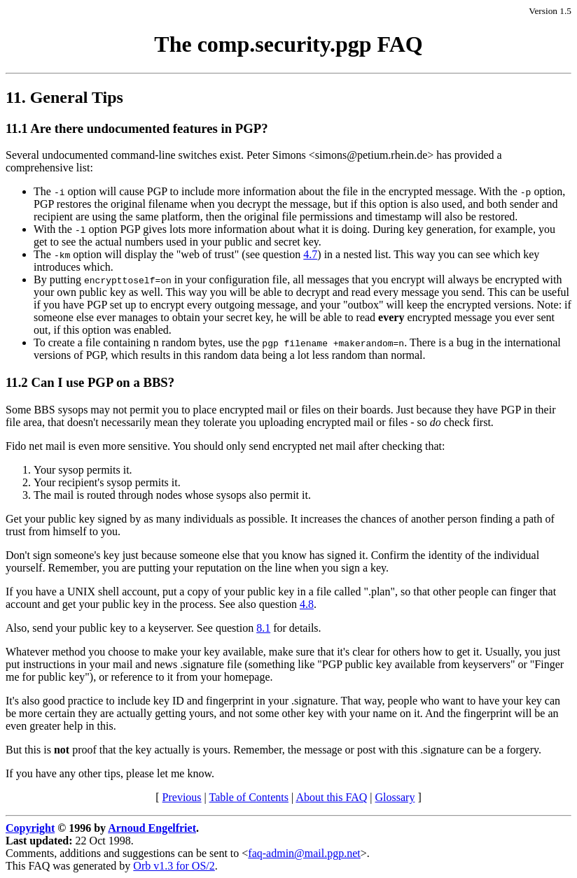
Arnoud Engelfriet (152, 828)
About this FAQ (331, 797)
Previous (182, 797)
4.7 (310, 254)
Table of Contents (249, 797)
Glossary (395, 797)
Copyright (30, 828)
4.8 (307, 604)
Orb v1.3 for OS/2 (173, 866)
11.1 (17, 128)
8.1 (263, 628)
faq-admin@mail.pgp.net (304, 853)
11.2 (17, 382)
